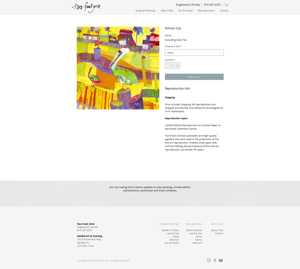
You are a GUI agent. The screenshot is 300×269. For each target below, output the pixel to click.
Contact (219, 233)
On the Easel (172, 242)
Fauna (198, 239)
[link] (226, 4)
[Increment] (178, 65)
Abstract (174, 239)
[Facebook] (214, 260)
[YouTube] (220, 260)
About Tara (217, 230)
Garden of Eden (170, 230)
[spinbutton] (172, 65)
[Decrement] (167, 65)
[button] (145, 11)
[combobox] (194, 52)
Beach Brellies (194, 230)
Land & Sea (172, 233)
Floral (176, 236)
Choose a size (173, 46)
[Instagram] (208, 260)
